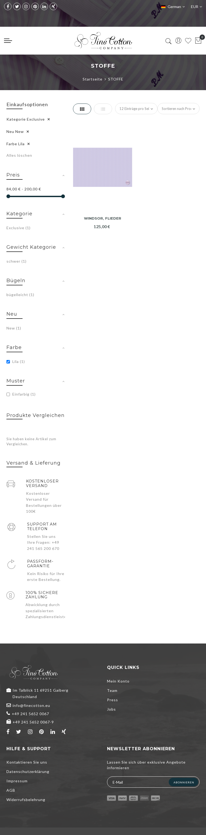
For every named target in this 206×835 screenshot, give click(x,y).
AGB (10, 790)
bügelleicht (20, 294)
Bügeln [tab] (15, 281)
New (13, 328)
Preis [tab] (13, 175)
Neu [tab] (11, 314)
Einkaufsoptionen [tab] (27, 104)
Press (112, 700)
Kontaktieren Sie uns (26, 762)
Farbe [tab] (14, 347)
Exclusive (18, 227)
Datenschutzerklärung (27, 771)
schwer (16, 261)
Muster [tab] (15, 381)
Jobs (111, 709)
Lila (15, 361)
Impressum (17, 781)
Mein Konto (118, 681)
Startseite (92, 79)
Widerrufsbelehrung (25, 799)
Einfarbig (21, 394)
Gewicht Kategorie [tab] (31, 247)
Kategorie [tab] (19, 214)
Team (112, 690)
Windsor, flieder (102, 218)
